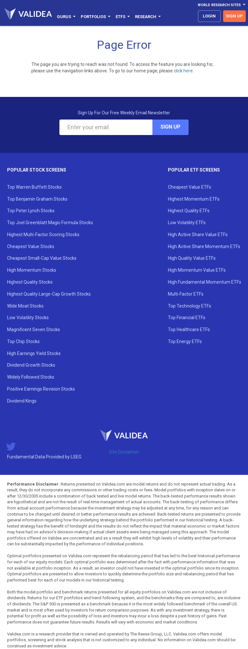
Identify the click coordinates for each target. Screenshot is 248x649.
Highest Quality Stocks (30, 282)
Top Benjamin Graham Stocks (37, 199)
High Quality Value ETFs (192, 258)
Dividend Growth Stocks (31, 365)
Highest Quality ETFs (189, 210)
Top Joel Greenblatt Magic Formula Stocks (50, 222)
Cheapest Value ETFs (189, 187)
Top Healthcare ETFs (189, 329)
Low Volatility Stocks (28, 317)
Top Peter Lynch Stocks (31, 210)
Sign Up (170, 127)
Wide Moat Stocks (25, 306)
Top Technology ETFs (189, 306)
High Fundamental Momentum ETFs (204, 282)
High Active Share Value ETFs (198, 234)
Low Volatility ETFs (187, 222)
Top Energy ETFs (185, 341)
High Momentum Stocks (31, 270)
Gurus (66, 16)
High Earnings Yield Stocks (34, 353)
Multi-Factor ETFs (185, 294)
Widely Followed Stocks (30, 377)
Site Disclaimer (124, 452)
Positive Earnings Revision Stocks (41, 389)
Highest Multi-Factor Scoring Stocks (43, 234)
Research (148, 16)
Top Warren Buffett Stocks (34, 187)
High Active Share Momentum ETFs (204, 246)
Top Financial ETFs (186, 317)
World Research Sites (221, 5)
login (209, 16)
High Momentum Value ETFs (197, 270)
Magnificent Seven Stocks (33, 329)
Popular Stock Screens (36, 170)
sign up (234, 16)
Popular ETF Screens (194, 170)
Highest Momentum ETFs (194, 199)
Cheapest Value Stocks (30, 246)
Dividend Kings (21, 400)
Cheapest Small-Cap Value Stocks (42, 258)
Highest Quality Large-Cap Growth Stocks (49, 294)
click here (183, 70)
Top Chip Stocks (23, 341)
